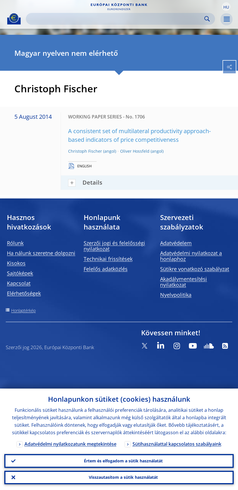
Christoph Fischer (85, 151)
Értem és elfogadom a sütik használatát (123, 460)
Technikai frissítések (108, 258)
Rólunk (15, 243)
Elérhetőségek (24, 293)
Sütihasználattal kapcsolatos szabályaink (177, 444)
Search (207, 19)
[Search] (115, 19)
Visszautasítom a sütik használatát (123, 477)
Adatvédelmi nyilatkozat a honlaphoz (191, 256)
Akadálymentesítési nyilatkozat (183, 281)
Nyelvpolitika (175, 294)
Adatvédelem (176, 243)
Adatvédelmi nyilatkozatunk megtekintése (70, 444)
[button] (226, 6)
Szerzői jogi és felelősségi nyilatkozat (114, 246)
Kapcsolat (18, 283)
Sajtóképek (20, 273)
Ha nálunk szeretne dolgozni (41, 253)
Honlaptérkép (23, 310)
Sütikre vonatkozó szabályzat (194, 268)
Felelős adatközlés (106, 268)
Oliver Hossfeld (134, 151)
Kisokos (16, 263)
